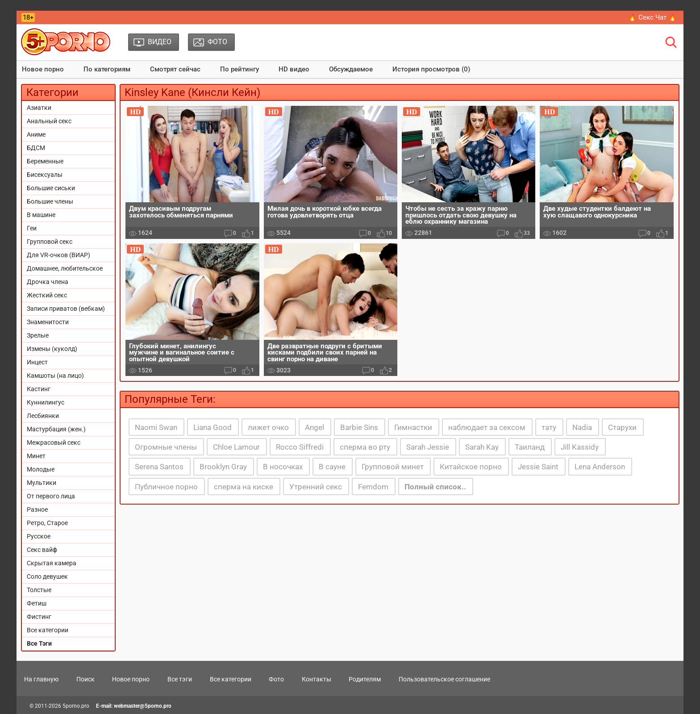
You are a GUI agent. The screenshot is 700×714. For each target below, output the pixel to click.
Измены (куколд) (52, 348)
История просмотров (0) (431, 69)
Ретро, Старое (47, 522)
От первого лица (51, 496)
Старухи (622, 427)
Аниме (36, 134)
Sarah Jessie (427, 447)
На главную (41, 679)
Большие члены (50, 201)
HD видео (294, 69)
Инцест (37, 362)
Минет (36, 455)
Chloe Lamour (236, 447)
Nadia (582, 427)
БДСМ (36, 147)
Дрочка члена (47, 281)
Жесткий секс (47, 295)
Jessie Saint (538, 466)
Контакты (316, 679)
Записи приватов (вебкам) (66, 308)
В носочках (283, 466)
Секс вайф (42, 549)
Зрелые (38, 335)
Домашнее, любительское (65, 268)
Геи (32, 228)
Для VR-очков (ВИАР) (58, 255)
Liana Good (212, 427)
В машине (41, 214)
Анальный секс (49, 121)
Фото (276, 679)
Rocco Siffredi (300, 447)
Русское (38, 536)
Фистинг (39, 616)
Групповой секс (49, 241)
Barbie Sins (359, 427)
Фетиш (36, 603)
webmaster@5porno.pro (142, 706)
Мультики (41, 482)
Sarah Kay (482, 447)
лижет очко (268, 427)
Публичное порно (166, 486)
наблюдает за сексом (486, 427)
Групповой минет (393, 466)
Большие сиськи (51, 188)
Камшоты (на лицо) (55, 375)
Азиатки (39, 107)
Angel (314, 427)
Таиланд (530, 447)
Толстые (39, 589)
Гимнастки (413, 427)
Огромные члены (166, 447)
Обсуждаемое (351, 69)
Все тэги (179, 679)
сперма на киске (243, 486)
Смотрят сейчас (175, 69)
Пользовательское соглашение (444, 679)
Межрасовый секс (53, 442)
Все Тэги (39, 643)
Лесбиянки (43, 415)
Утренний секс (315, 486)
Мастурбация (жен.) (56, 429)
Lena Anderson (600, 466)
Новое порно (43, 69)
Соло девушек (47, 576)
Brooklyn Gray (223, 466)
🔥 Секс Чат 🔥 (652, 17)
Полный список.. (435, 486)
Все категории (47, 630)
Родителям (365, 679)
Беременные (45, 161)
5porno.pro (75, 706)
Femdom (373, 486)
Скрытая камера (51, 563)
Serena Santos (159, 466)
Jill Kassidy (580, 447)
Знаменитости (48, 322)
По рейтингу (239, 69)
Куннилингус (45, 402)
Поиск (85, 679)
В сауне (332, 466)
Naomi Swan (156, 427)
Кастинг (38, 388)
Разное (37, 509)
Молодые (40, 469)
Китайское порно (471, 466)
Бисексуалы (44, 174)
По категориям (106, 69)
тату (549, 427)
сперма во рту (365, 447)
